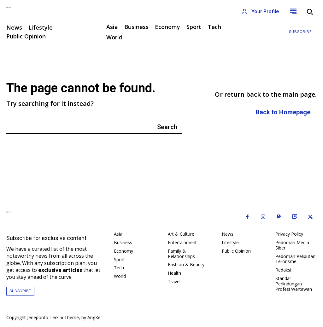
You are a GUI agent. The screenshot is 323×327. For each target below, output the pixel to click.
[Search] (167, 127)
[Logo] (80, 7)
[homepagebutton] (283, 112)
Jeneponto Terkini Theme (53, 317)
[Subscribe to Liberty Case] (300, 32)
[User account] (260, 11)
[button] (310, 12)
